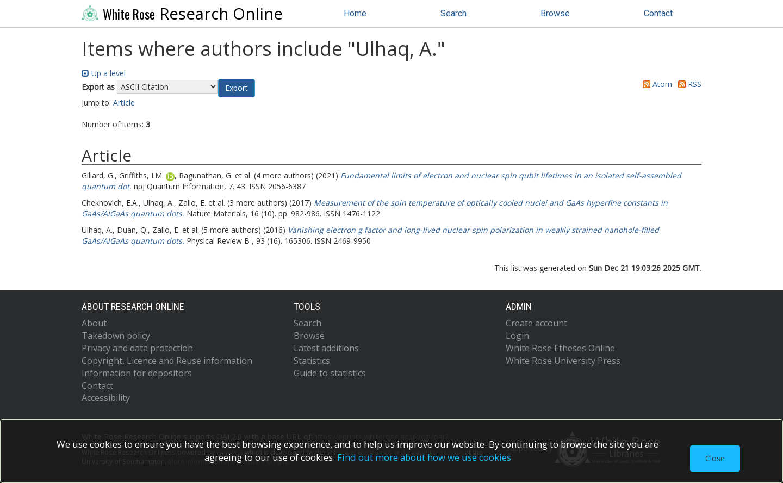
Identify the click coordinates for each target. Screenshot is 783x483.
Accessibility (106, 398)
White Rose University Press (563, 361)
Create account (536, 323)
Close (715, 458)
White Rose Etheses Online (560, 348)
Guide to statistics (330, 373)
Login (517, 336)
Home (355, 13)
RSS (687, 84)
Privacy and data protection (137, 348)
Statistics (312, 361)
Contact (658, 13)
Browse (555, 13)
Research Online (182, 13)
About (94, 323)
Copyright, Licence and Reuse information (167, 361)
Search (453, 13)
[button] (236, 88)
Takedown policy (116, 336)
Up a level (104, 73)
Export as (98, 87)
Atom (655, 84)
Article (124, 102)
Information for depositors (137, 373)
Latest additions (326, 348)
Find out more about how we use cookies (424, 457)
